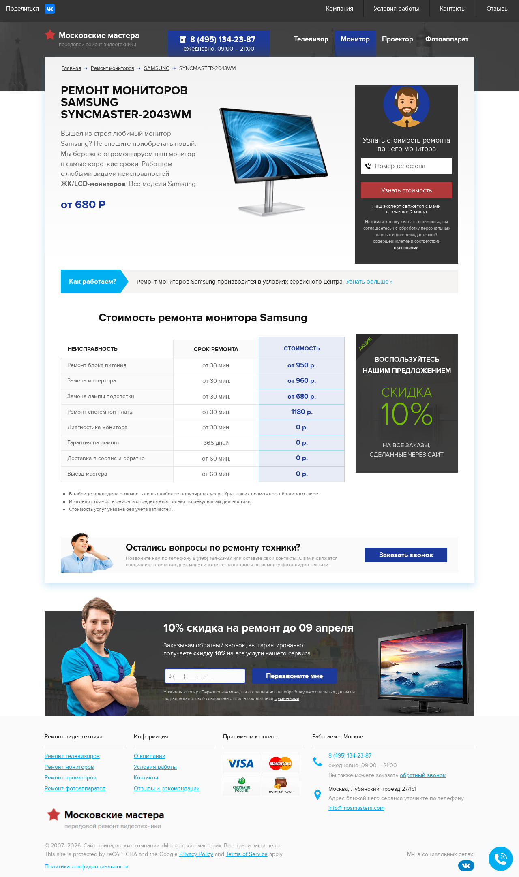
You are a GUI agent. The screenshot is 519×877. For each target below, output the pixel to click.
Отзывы (498, 8)
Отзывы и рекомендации (167, 788)
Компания (339, 8)
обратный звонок (423, 775)
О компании (149, 756)
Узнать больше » (369, 281)
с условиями (406, 247)
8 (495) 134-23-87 (222, 40)
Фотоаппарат (446, 39)
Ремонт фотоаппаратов (75, 788)
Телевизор (311, 39)
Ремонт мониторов (69, 767)
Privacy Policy (196, 854)
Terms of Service (247, 854)
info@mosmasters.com (356, 807)
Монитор (355, 39)
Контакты (453, 8)
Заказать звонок (406, 555)
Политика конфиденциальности (87, 866)
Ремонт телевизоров (72, 756)
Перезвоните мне (294, 676)
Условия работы (396, 8)
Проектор (397, 39)
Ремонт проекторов (71, 777)
